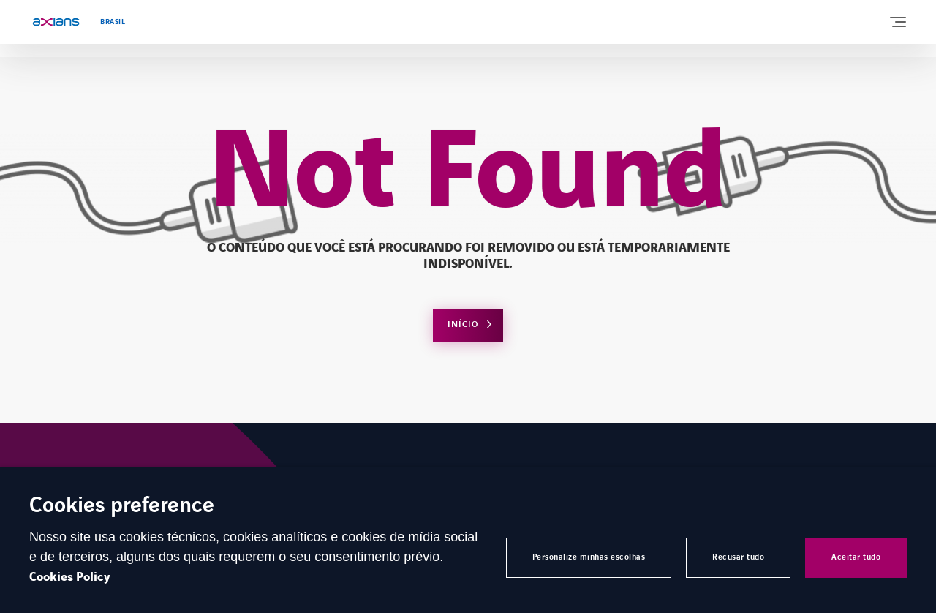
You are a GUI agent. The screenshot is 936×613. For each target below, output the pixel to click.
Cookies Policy (69, 577)
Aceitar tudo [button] (855, 557)
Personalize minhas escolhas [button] (589, 557)
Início (463, 324)
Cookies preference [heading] (121, 506)
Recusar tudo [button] (738, 557)
